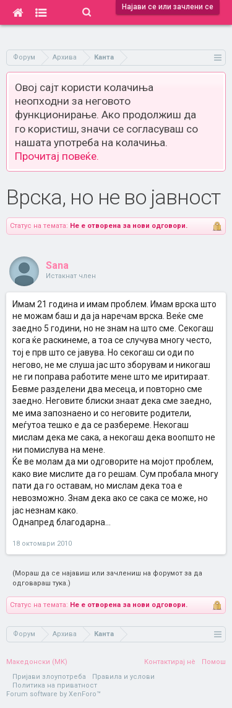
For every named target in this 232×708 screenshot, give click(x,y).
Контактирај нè (169, 662)
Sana (57, 265)
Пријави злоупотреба (49, 677)
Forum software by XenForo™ (53, 694)
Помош (214, 662)
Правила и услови (123, 677)
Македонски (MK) (36, 662)
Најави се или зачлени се (167, 6)
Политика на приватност (54, 685)
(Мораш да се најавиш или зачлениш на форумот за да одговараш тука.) (107, 578)
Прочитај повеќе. (57, 156)
